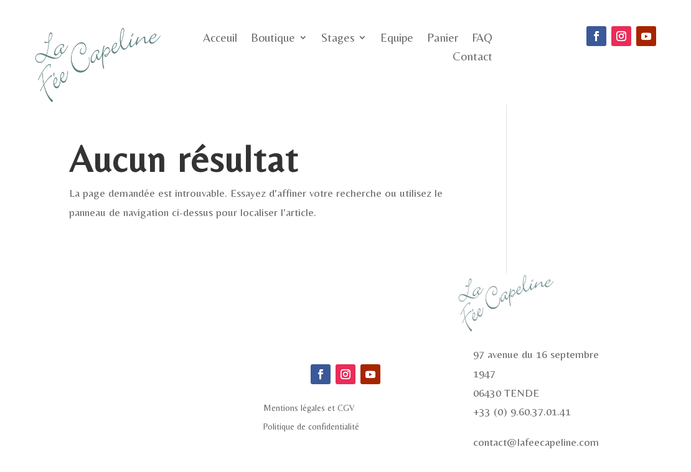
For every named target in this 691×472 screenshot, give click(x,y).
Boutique (273, 38)
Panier (442, 38)
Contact (472, 57)
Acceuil (220, 38)
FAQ (482, 38)
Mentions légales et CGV (308, 408)
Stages (337, 38)
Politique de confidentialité (311, 427)
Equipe (396, 38)
